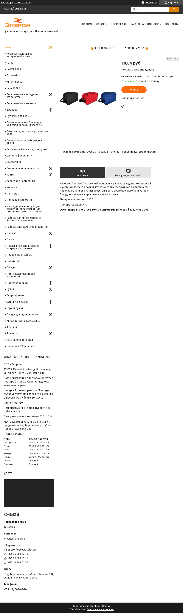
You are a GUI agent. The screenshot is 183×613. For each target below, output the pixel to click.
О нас (141, 24)
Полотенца (13, 261)
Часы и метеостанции (20, 339)
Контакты (171, 24)
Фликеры (12, 333)
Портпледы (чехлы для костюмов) (21, 275)
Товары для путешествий (22, 314)
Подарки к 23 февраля (21, 346)
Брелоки (12, 109)
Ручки (10, 289)
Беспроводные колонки (21, 103)
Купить (134, 89)
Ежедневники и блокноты (23, 168)
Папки (10, 239)
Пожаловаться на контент (100, 609)
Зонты (10, 174)
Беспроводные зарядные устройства (22, 96)
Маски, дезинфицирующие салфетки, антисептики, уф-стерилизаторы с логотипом (24, 209)
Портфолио (155, 24)
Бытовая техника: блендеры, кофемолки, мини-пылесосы (24, 124)
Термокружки (15, 308)
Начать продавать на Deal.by (16, 2)
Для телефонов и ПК (19, 155)
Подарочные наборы (19, 254)
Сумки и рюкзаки (17, 301)
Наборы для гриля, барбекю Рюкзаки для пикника (24, 219)
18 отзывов (151, 2)
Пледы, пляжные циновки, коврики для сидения (23, 247)
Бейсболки (13, 88)
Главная (86, 24)
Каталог (99, 24)
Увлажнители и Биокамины (23, 320)
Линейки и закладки (19, 200)
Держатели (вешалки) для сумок (27, 149)
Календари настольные (21, 181)
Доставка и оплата (123, 24)
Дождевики (14, 162)
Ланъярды (13, 193)
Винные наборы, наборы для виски (24, 142)
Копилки (12, 187)
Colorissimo (14, 75)
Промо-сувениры (17, 282)
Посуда (11, 267)
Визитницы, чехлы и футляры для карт (27, 133)
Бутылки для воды (18, 116)
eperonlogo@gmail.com (21, 549)
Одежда (11, 233)
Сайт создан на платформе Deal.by (91, 606)
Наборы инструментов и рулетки (27, 226)
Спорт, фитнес (15, 295)
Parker (11, 62)
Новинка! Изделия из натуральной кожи (19, 55)
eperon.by (13, 545)
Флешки (12, 327)
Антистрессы (15, 81)
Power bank (14, 69)
